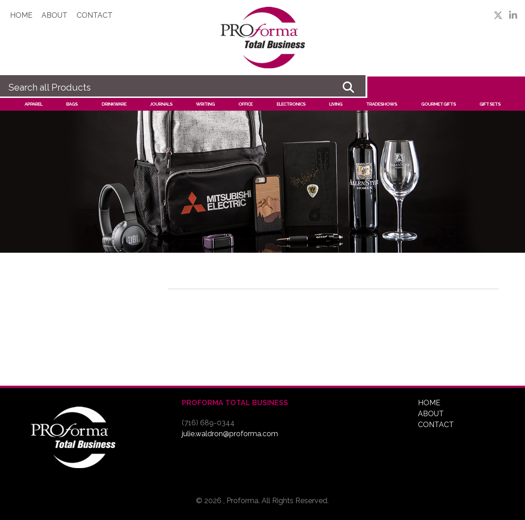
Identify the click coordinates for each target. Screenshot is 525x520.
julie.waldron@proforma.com (230, 433)
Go (348, 87)
